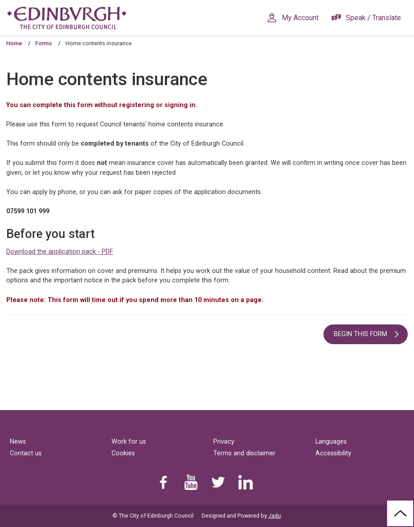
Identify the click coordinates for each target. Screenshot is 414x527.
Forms (43, 43)
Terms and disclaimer (244, 453)
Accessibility (333, 453)
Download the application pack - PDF (59, 251)
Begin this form (360, 334)
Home (14, 43)
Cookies (123, 453)
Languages (331, 441)
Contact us (26, 453)
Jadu (274, 515)
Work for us (129, 441)
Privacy (223, 441)
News (18, 441)
